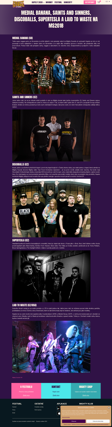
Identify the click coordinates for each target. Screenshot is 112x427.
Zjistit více (26, 395)
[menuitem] (107, 1)
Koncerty (68, 2)
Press (13, 410)
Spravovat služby (66, 417)
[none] (107, 1)
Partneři (14, 407)
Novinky (49, 2)
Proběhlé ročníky (39, 407)
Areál (13, 413)
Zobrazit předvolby (98, 421)
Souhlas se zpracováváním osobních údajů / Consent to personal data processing (90, 424)
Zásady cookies (67, 424)
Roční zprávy (38, 410)
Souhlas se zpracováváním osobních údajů (23, 421)
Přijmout (74, 421)
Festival (58, 2)
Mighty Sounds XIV (17, 377)
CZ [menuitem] (107, 1)
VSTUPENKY (89, 2)
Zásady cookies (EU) (41, 421)
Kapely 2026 (37, 2)
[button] (109, 407)
